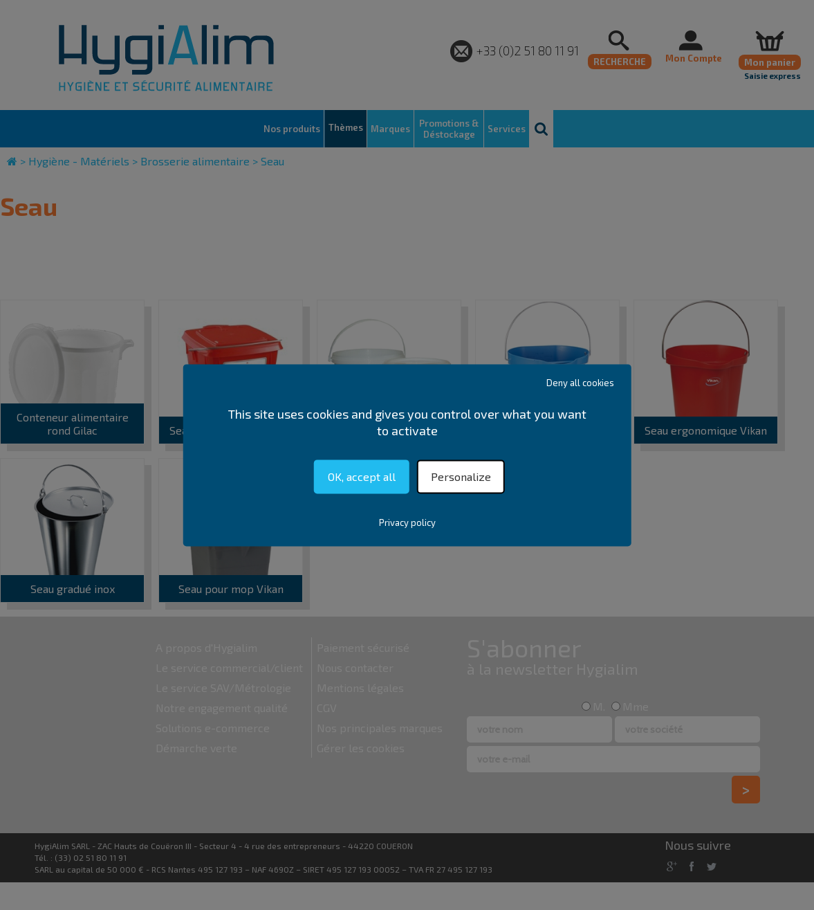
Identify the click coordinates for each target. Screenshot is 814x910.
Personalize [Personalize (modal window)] (461, 476)
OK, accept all (362, 476)
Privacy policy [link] (407, 522)
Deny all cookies (580, 382)
